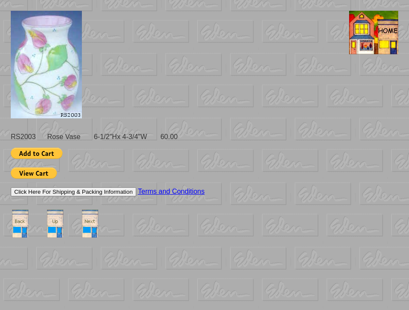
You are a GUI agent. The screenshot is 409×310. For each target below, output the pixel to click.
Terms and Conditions (171, 191)
